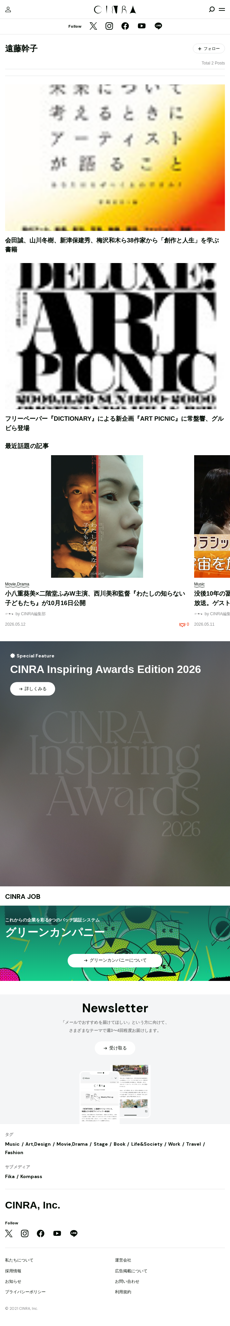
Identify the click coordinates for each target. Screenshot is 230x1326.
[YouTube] (141, 27)
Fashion (14, 1152)
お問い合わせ (127, 1281)
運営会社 (123, 1260)
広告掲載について (131, 1271)
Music (12, 1144)
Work (174, 1144)
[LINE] (158, 26)
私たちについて (19, 1260)
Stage (101, 1144)
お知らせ (13, 1281)
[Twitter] (93, 26)
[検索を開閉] (212, 9)
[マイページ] (8, 9)
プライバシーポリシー (25, 1292)
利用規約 (123, 1292)
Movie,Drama (72, 1144)
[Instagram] (109, 26)
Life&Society (146, 1144)
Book (119, 1144)
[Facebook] (125, 26)
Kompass (31, 1176)
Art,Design (38, 1144)
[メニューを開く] (222, 9)
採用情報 (13, 1271)
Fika (10, 1176)
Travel (193, 1144)
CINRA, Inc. (32, 1205)
